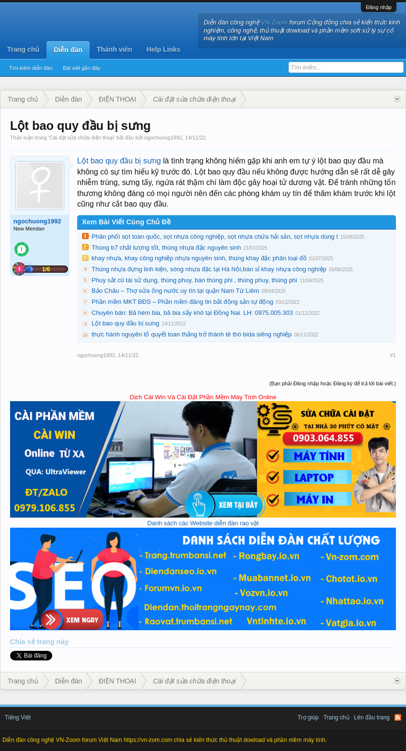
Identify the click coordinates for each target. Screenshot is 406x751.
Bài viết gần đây (81, 68)
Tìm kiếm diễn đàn (30, 68)
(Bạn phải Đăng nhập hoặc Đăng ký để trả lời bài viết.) (332, 383)
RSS (397, 717)
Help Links (164, 49)
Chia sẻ (23, 642)
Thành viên (114, 49)
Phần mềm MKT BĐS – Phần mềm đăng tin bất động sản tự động (182, 301)
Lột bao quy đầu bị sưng (119, 161)
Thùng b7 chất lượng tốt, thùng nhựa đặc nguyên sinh (166, 247)
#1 (393, 355)
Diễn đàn (68, 50)
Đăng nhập (379, 7)
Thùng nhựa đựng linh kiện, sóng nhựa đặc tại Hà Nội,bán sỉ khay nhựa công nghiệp (209, 269)
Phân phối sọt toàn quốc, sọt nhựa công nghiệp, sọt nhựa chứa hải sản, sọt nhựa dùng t (215, 236)
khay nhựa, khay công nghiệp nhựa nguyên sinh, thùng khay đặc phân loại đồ (199, 258)
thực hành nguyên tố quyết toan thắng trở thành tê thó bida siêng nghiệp (192, 334)
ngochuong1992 (163, 137)
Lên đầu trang (372, 717)
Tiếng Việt (18, 717)
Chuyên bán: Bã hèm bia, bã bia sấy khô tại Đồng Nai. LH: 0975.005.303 (192, 312)
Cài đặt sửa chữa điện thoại (81, 137)
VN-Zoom (274, 22)
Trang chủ (23, 49)
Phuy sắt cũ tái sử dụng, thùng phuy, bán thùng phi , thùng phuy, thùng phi (194, 280)
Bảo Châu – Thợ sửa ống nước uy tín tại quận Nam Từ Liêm (175, 290)
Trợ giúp (308, 717)
